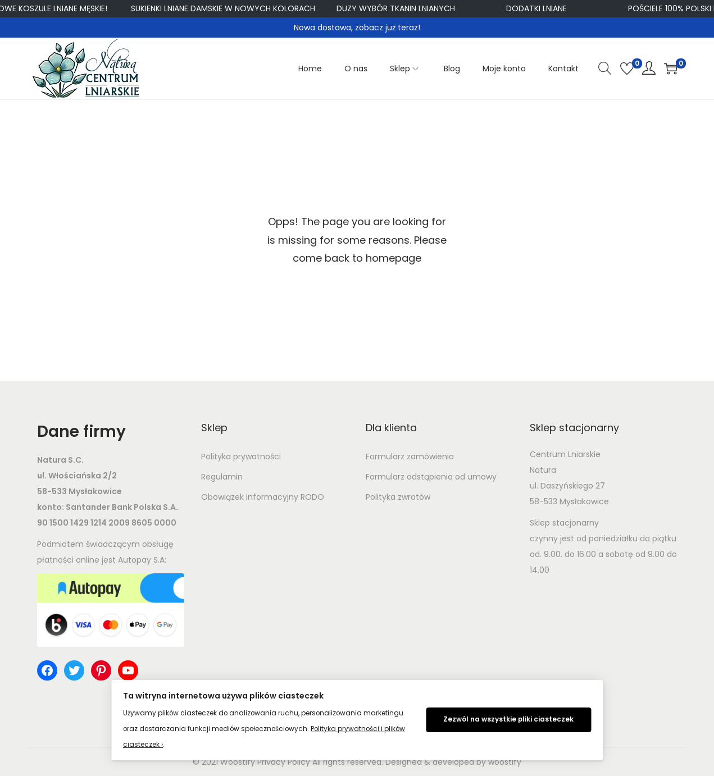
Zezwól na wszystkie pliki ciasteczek (508, 719)
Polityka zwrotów (398, 497)
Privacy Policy (283, 762)
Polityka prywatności (241, 456)
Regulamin (222, 476)
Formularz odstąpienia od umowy (431, 476)
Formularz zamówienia (410, 456)
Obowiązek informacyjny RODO (262, 497)
